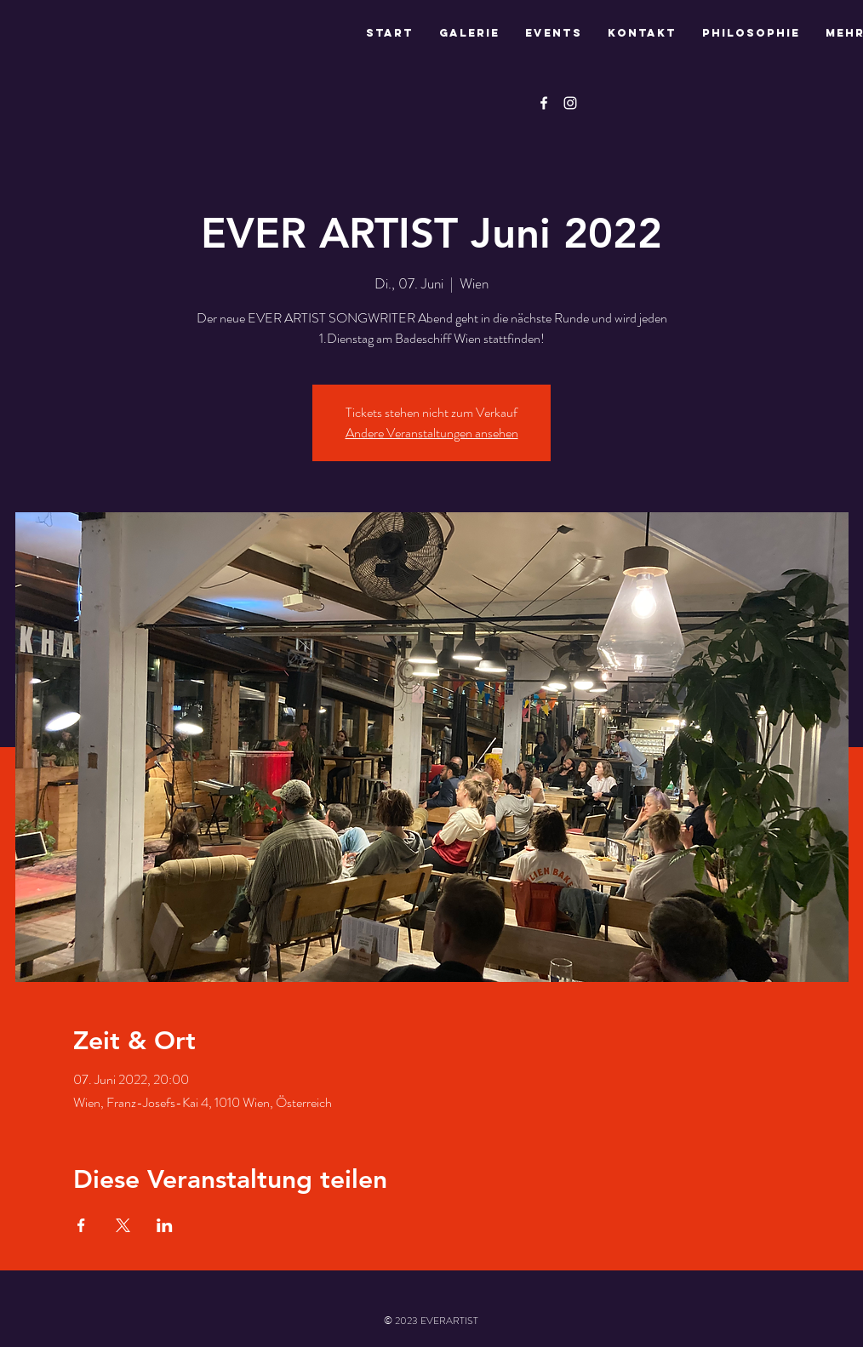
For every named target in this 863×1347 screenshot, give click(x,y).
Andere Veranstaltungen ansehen (432, 432)
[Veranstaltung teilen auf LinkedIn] (165, 1225)
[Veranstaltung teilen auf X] (123, 1225)
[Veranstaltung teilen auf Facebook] (81, 1225)
